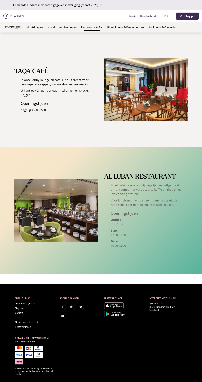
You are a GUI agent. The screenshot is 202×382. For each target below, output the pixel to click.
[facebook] (63, 307)
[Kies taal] (150, 16)
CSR (17, 317)
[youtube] (63, 316)
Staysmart (20, 308)
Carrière (19, 312)
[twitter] (81, 307)
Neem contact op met (26, 322)
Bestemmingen (23, 326)
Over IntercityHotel (25, 303)
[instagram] (72, 307)
